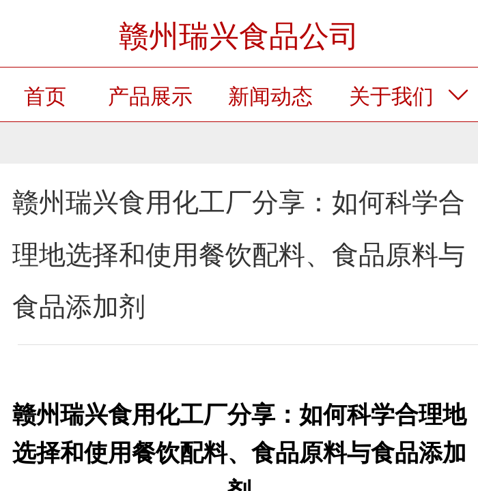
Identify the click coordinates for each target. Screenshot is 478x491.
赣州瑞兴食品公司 (239, 36)
